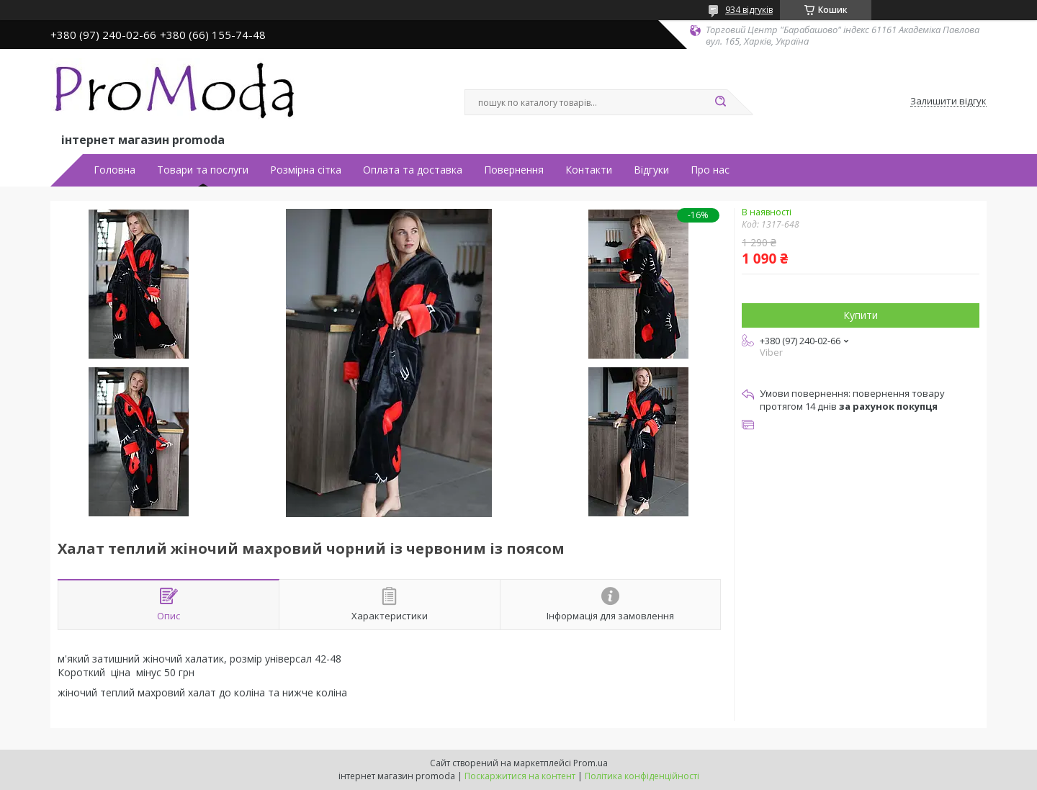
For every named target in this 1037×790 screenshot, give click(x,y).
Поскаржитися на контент (519, 776)
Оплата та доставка (412, 170)
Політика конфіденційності (642, 776)
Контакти (588, 170)
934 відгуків (749, 10)
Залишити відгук (948, 101)
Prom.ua (590, 763)
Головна (114, 170)
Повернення (514, 170)
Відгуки (651, 170)
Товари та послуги (202, 170)
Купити (860, 315)
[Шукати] (720, 102)
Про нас (710, 170)
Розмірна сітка (305, 170)
